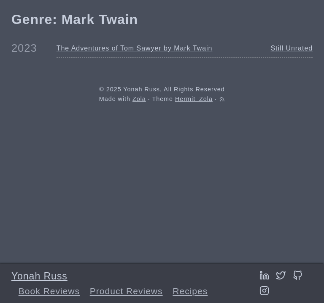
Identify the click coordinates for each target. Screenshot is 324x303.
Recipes (190, 291)
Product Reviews (126, 291)
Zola (139, 99)
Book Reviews (49, 291)
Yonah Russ (39, 276)
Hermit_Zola (194, 99)
